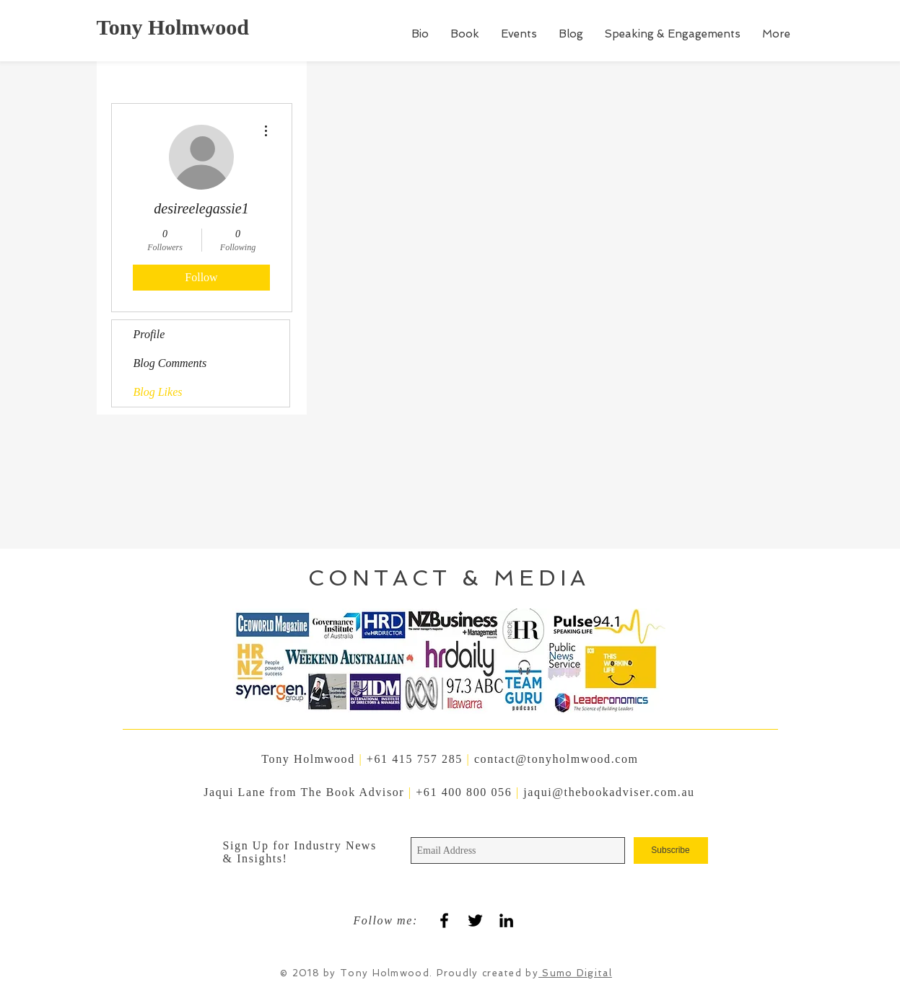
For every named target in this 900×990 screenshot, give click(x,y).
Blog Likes (158, 392)
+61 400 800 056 (466, 792)
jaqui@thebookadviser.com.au (608, 792)
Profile (149, 334)
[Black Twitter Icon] (475, 920)
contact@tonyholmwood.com (556, 759)
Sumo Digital (575, 973)
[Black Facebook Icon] (444, 920)
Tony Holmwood (173, 27)
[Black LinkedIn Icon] (506, 920)
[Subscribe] (671, 850)
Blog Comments (170, 363)
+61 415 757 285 (415, 759)
